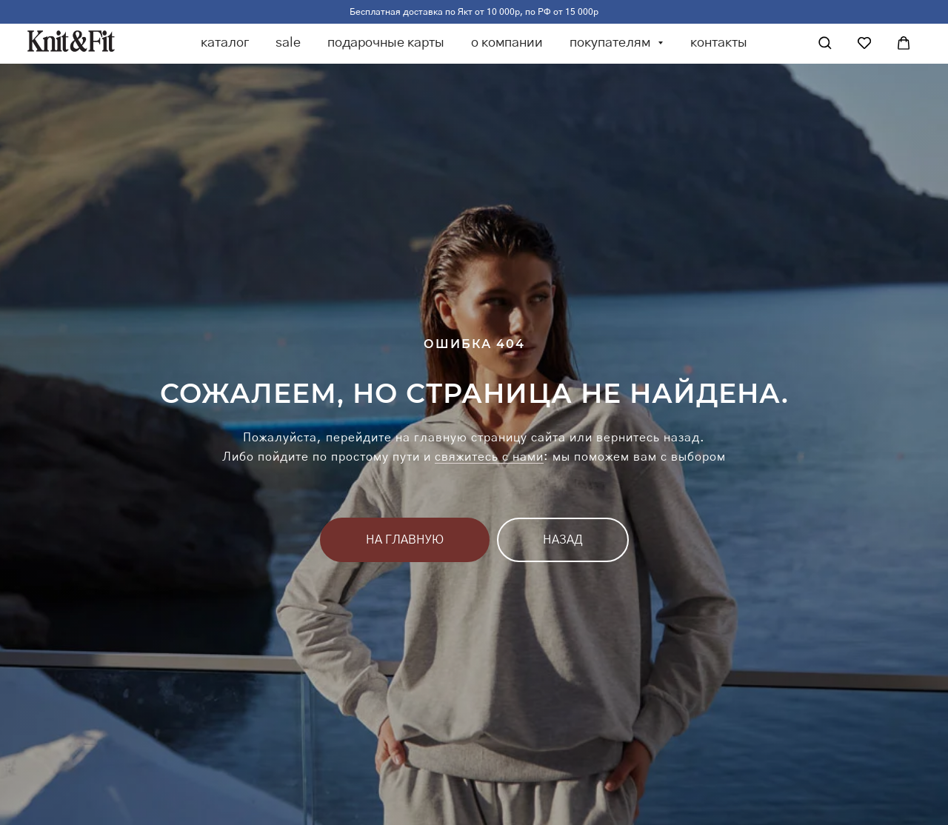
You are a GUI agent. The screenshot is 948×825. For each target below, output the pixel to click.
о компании (507, 43)
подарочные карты (385, 43)
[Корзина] (903, 43)
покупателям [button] (611, 43)
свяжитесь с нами (489, 457)
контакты (718, 43)
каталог (225, 43)
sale (288, 43)
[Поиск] (825, 43)
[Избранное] (864, 43)
